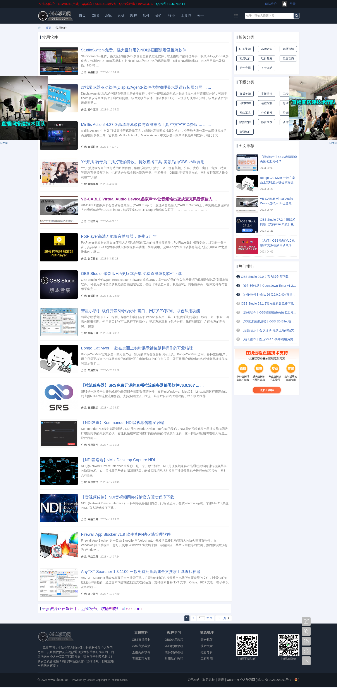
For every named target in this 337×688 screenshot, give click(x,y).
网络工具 (93, 333)
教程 (133, 15)
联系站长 (209, 679)
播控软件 (245, 122)
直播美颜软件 (141, 652)
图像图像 (288, 112)
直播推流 (93, 72)
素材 (120, 15)
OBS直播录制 (141, 639)
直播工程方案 (141, 658)
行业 (171, 15)
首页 (82, 15)
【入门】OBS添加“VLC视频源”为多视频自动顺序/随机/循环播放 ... (278, 245)
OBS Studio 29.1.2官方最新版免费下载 (267, 303)
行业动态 (288, 58)
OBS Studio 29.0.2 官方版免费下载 (265, 276)
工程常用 (93, 221)
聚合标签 (207, 639)
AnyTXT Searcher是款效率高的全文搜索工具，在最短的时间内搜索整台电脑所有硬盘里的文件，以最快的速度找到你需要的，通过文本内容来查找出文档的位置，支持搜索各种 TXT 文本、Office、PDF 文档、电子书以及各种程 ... (155, 582)
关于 (200, 15)
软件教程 (266, 58)
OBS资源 (245, 49)
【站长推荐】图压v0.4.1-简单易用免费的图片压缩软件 (269, 339)
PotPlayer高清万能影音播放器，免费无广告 (119, 236)
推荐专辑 (207, 652)
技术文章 (207, 646)
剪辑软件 (288, 103)
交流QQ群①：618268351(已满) (59, 3)
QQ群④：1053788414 (170, 3)
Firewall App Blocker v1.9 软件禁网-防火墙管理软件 (126, 534)
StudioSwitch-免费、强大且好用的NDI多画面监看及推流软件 (133, 50)
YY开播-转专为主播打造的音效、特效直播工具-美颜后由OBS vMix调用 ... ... (147, 162)
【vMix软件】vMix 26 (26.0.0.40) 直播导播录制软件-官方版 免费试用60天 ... (269, 294)
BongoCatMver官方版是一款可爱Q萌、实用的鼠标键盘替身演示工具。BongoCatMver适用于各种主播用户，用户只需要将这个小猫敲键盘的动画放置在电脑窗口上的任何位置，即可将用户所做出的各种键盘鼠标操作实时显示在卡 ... (154, 358)
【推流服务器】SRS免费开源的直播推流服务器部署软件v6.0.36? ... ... (142, 385)
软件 (146, 15)
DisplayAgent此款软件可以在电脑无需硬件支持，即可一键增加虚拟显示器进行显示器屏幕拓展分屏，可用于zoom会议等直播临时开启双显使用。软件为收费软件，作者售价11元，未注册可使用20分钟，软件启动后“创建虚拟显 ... (154, 98)
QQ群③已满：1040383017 (136, 3)
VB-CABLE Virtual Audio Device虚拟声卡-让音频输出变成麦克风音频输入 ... (149, 199)
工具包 (186, 15)
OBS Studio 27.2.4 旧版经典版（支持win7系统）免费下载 (278, 224)
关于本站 (266, 67)
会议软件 (245, 131)
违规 (221, 679)
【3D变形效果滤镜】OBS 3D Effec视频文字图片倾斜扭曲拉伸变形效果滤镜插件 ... (269, 321)
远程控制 (266, 103)
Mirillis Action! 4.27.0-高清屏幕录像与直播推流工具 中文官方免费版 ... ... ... (146, 124)
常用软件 (93, 370)
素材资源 (288, 49)
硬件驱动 (93, 109)
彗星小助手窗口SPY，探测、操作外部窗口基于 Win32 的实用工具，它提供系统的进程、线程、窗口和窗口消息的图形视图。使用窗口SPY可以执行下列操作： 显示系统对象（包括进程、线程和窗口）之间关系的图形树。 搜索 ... (155, 321)
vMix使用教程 (174, 646)
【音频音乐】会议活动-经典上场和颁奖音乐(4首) (269, 330)
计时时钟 (245, 103)
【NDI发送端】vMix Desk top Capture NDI (118, 460)
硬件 (158, 15)
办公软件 (93, 593)
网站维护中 (272, 3)
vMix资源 (266, 49)
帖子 (249, 15)
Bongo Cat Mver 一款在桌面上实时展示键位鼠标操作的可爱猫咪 (137, 348)
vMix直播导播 (141, 646)
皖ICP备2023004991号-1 (275, 679)
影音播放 (93, 258)
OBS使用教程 (174, 639)
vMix (108, 15)
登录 (293, 3)
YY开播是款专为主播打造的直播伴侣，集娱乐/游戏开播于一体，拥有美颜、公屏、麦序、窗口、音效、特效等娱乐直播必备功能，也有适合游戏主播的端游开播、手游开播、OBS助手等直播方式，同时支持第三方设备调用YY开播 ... (154, 172)
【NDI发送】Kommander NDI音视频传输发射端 (122, 422)
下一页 (222, 618)
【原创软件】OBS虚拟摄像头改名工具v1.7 (269, 312)
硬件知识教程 (174, 652)
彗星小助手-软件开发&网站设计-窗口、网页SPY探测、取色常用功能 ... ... (145, 311)
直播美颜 (93, 184)
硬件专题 (245, 67)
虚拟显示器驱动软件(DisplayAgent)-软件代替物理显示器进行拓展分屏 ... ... (146, 87)
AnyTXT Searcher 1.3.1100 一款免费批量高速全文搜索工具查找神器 (140, 571)
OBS (95, 15)
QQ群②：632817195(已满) (99, 3)
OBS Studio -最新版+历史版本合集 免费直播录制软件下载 (131, 273)
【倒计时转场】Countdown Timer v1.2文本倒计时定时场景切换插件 (269, 285)
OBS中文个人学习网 (39, 28)
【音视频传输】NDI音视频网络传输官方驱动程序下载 (127, 497)
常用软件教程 (174, 658)
